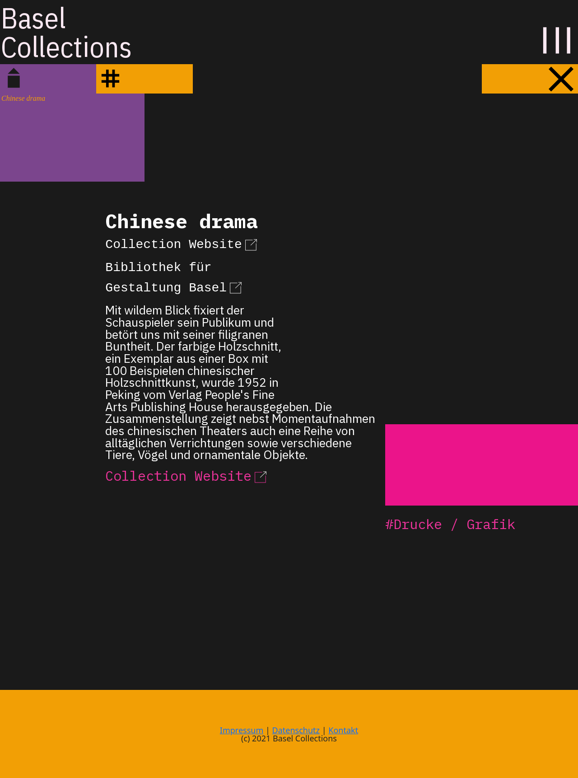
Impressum (241, 730)
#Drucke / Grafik (450, 524)
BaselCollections (66, 32)
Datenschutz (296, 730)
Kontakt (343, 730)
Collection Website (182, 243)
